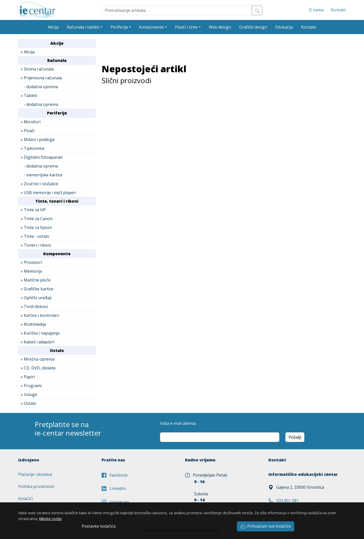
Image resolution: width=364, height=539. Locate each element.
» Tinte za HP (33, 210)
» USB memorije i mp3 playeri (48, 192)
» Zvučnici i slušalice (39, 183)
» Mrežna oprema (37, 359)
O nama (316, 10)
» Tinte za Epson (36, 227)
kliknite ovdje (50, 518)
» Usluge (29, 394)
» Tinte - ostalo (35, 236)
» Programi (31, 385)
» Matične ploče (36, 280)
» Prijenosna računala (41, 78)
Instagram (115, 502)
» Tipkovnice (32, 148)
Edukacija (284, 27)
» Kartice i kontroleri (40, 315)
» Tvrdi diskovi (34, 306)
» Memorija (31, 271)
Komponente (151, 27)
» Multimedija (33, 324)
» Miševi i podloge (38, 139)
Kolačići (25, 498)
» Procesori (31, 262)
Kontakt (338, 10)
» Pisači (28, 130)
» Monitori (30, 122)
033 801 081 (287, 500)
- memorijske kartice (41, 175)
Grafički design (253, 27)
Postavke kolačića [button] (99, 526)
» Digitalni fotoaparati (41, 157)
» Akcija (28, 52)
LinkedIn (114, 488)
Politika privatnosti (36, 486)
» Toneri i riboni (36, 245)
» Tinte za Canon (37, 218)
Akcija (53, 27)
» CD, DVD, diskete (38, 368)
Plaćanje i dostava (35, 474)
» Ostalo (28, 403)
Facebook (115, 475)
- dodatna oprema (39, 86)
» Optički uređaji (36, 297)
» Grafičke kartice (37, 289)
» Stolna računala (37, 69)
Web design (220, 27)
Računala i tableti (83, 27)
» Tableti (29, 95)
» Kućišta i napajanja (40, 333)
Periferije (119, 27)
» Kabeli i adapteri (37, 342)
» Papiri (28, 377)
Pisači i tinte (186, 27)
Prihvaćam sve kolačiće (265, 526)
